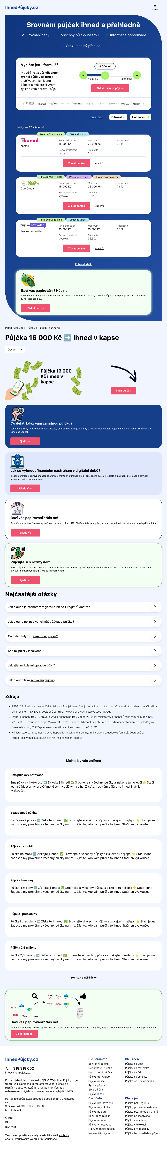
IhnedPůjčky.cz (21, 7)
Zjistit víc (25, 441)
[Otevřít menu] (155, 7)
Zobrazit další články (83, 977)
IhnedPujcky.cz (14, 327)
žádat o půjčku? (63, 621)
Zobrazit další (83, 264)
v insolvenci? (35, 651)
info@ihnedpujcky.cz (18, 1072)
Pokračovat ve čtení (83, 785)
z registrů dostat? (77, 607)
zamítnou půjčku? (45, 636)
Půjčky (31, 327)
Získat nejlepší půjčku (110, 88)
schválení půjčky (42, 680)
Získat (76, 163)
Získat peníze (35, 308)
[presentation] (23, 104)
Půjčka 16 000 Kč (49, 327)
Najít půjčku (123, 390)
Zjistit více (25, 488)
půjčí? (51, 665)
